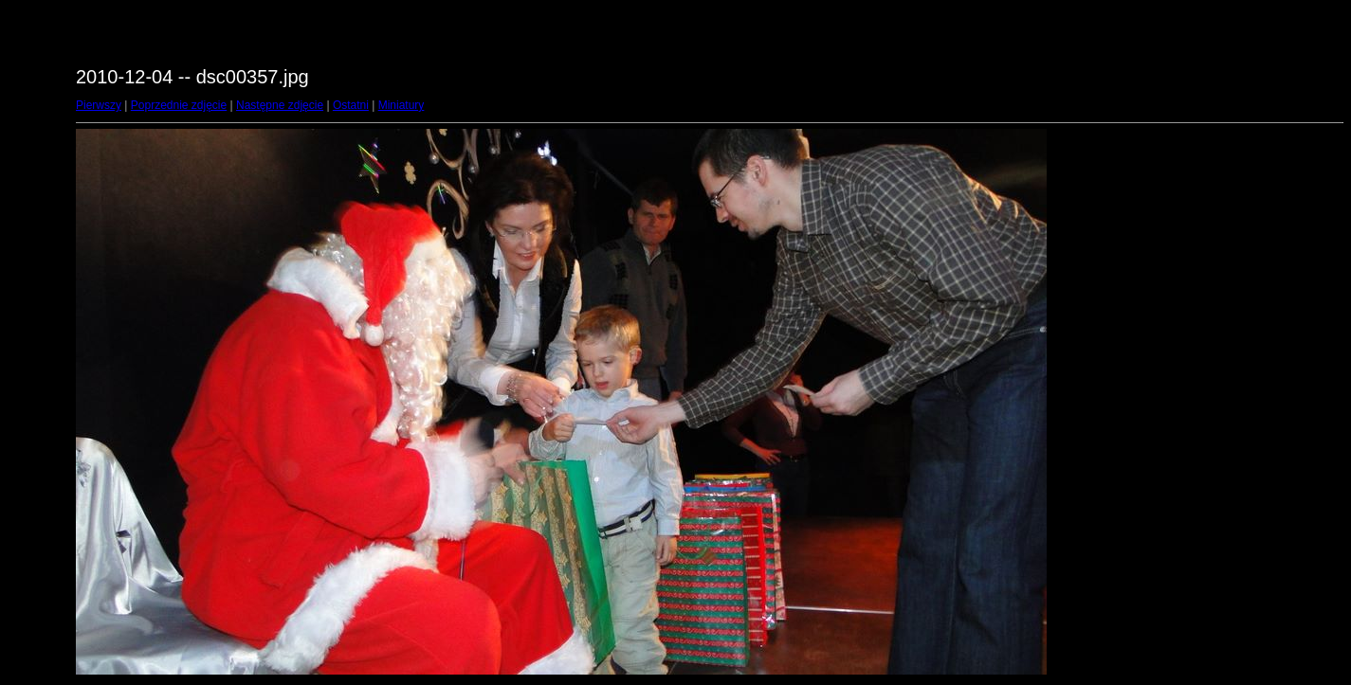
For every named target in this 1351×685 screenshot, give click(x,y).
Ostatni (351, 105)
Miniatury (401, 105)
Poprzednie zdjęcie (179, 105)
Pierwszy (98, 105)
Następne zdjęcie (279, 105)
